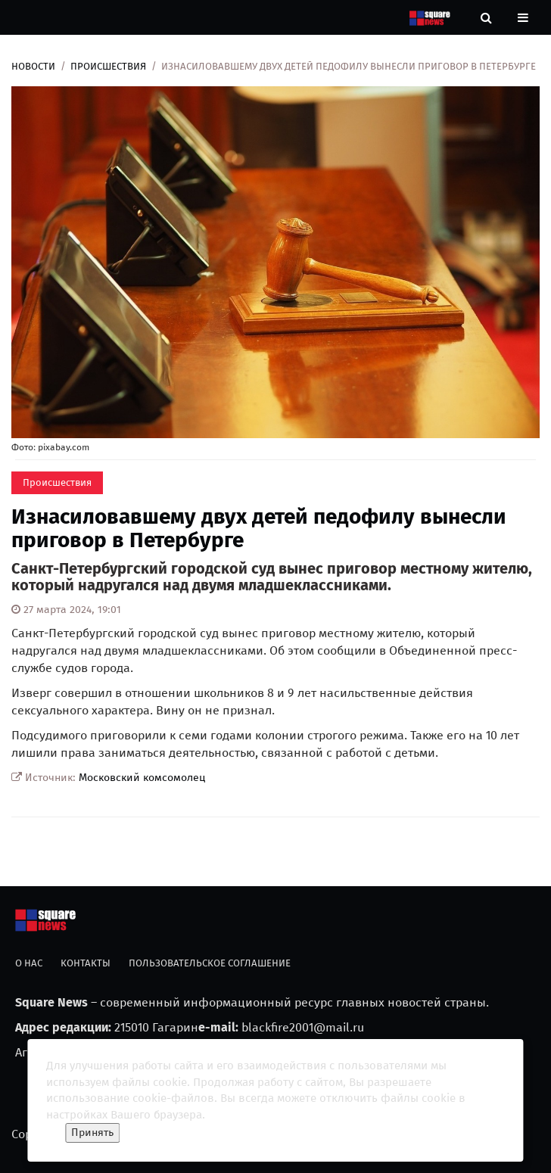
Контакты (86, 963)
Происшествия (108, 66)
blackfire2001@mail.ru (302, 1027)
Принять (92, 1132)
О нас (28, 963)
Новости (33, 66)
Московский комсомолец (142, 777)
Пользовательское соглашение (210, 963)
